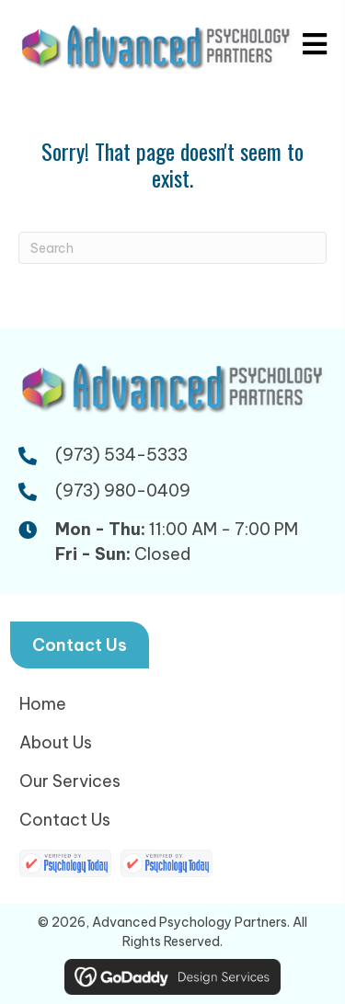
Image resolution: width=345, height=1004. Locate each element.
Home (42, 703)
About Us (55, 742)
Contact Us (64, 819)
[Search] (172, 248)
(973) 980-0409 (122, 490)
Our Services (70, 781)
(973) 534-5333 (121, 454)
